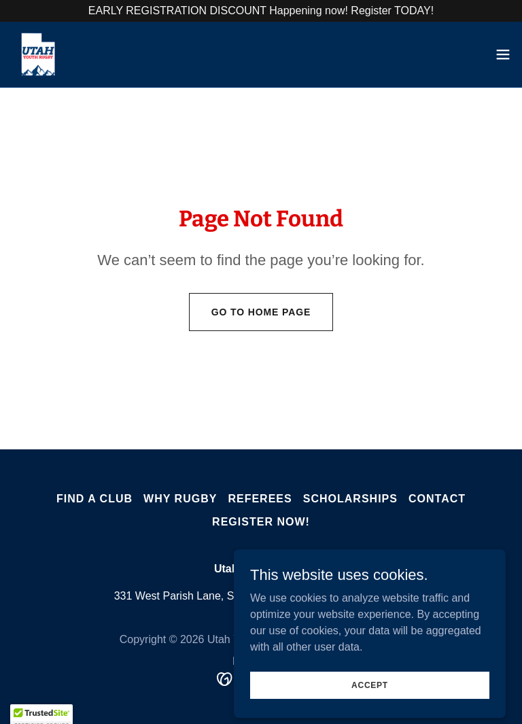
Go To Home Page (261, 312)
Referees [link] (260, 498)
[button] (503, 54)
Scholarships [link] (350, 498)
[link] (38, 54)
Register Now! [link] (261, 522)
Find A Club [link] (94, 498)
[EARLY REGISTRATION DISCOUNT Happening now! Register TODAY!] (261, 11)
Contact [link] (437, 498)
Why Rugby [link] (180, 498)
